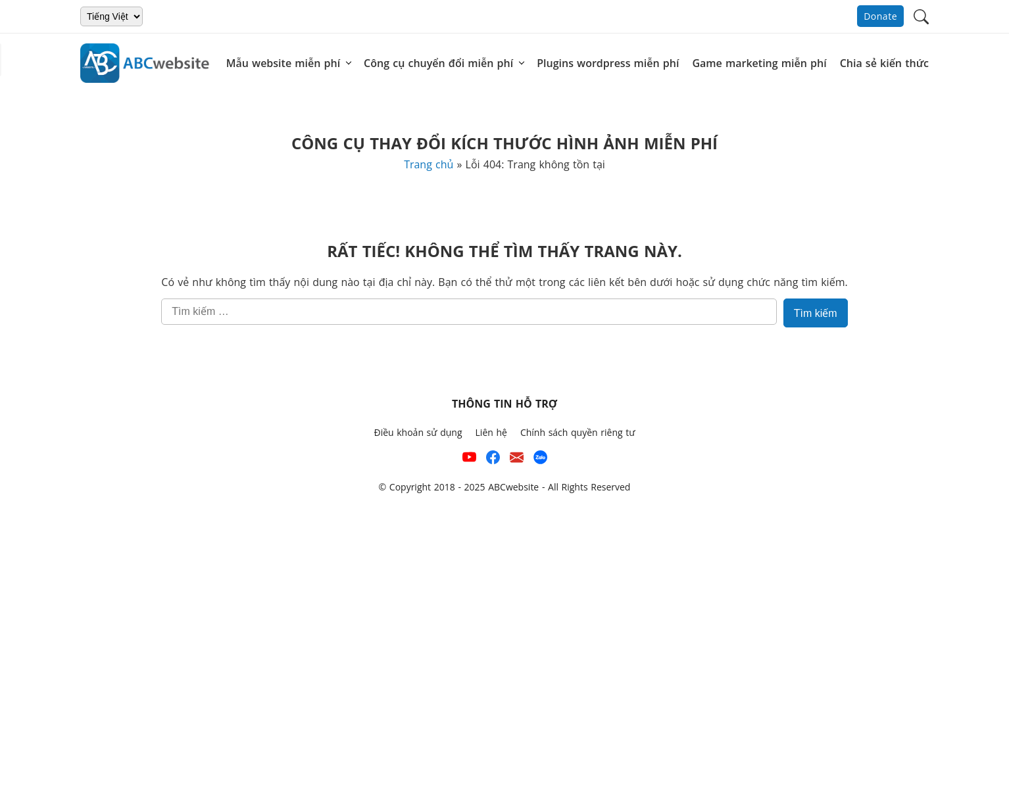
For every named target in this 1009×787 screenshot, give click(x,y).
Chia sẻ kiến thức (884, 63)
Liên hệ (491, 432)
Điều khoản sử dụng (418, 432)
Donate (880, 16)
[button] (921, 15)
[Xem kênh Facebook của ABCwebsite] (493, 459)
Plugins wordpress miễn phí (608, 63)
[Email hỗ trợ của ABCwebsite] (517, 459)
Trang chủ (428, 164)
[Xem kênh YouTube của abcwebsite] (469, 459)
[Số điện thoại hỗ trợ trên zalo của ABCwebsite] (540, 459)
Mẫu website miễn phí (283, 63)
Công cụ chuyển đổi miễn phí (438, 63)
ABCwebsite (513, 487)
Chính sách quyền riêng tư (577, 432)
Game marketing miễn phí (759, 63)
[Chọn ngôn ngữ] (111, 16)
